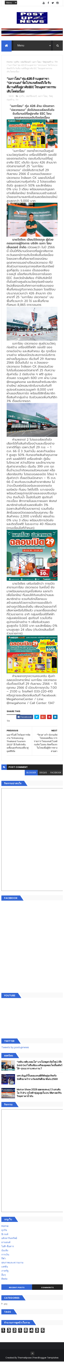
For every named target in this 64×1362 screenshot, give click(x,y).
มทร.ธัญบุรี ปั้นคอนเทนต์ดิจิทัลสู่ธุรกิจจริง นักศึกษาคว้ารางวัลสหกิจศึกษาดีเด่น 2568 (37, 1077)
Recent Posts (17, 1287)
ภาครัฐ (5, 1271)
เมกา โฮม (36, 62)
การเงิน (5, 1255)
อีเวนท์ (4, 1234)
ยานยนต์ (5, 1242)
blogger (31, 772)
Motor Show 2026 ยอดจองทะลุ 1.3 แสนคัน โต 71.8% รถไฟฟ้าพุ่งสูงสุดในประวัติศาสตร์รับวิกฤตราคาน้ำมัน (39, 1093)
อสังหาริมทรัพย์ (9, 1238)
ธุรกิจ (16, 62)
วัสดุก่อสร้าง (47, 62)
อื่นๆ (3, 1275)
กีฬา (3, 1259)
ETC (6, 1304)
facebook (55, 772)
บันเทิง (4, 1250)
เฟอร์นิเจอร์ (26, 62)
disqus (43, 772)
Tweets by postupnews (15, 1048)
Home (10, 62)
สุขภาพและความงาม (12, 1263)
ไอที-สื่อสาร (7, 1246)
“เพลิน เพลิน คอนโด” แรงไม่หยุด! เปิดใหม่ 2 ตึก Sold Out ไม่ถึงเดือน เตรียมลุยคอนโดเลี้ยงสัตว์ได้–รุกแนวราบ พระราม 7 (39, 1065)
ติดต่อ (4, 1279)
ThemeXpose (25, 1358)
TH (56, 62)
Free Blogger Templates (46, 1358)
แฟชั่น (4, 1267)
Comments (47, 1287)
